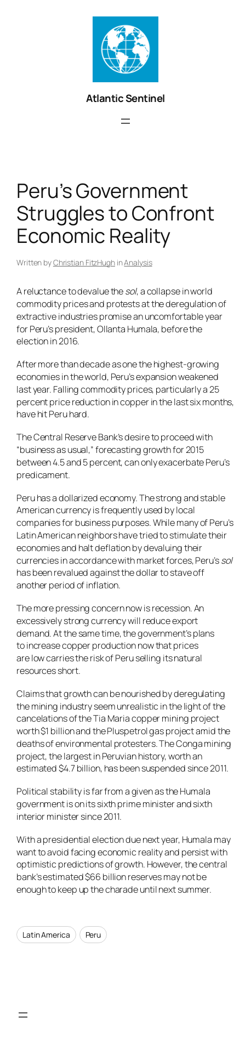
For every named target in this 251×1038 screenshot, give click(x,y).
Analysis (138, 262)
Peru (93, 934)
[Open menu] (125, 121)
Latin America (46, 934)
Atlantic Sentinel (125, 98)
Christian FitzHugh (84, 262)
